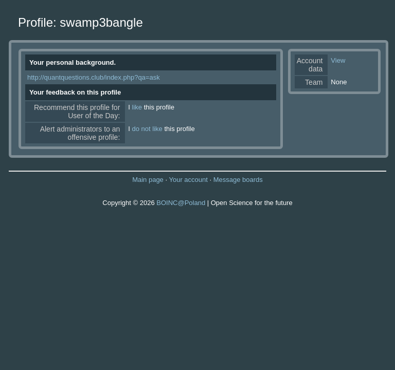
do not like (147, 129)
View (338, 60)
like (137, 107)
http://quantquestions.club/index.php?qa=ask (93, 77)
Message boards (238, 179)
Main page (148, 179)
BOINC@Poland (180, 203)
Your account (188, 179)
